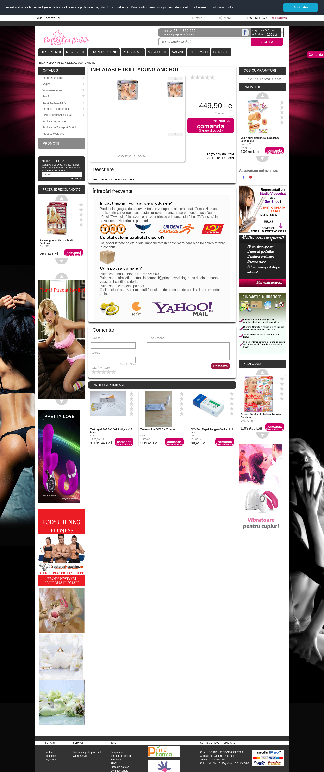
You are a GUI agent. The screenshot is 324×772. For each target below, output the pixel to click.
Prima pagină (46, 62)
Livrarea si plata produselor (88, 751)
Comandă (124, 442)
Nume (96, 337)
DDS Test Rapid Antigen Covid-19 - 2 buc (212, 430)
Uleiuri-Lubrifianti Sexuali (63, 114)
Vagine (63, 83)
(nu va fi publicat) (128, 364)
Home (39, 17)
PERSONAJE (133, 51)
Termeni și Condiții (121, 755)
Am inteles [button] (300, 7)
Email (96, 352)
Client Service (80, 755)
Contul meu (51, 755)
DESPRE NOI (50, 51)
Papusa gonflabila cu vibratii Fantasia (56, 241)
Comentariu (159, 337)
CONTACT (221, 51)
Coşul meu (50, 759)
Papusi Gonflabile (63, 77)
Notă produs (101, 367)
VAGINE (178, 51)
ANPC (114, 762)
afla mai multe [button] (223, 7)
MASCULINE (157, 51)
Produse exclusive (53, 133)
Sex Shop (63, 95)
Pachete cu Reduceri (54, 120)
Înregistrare (279, 17)
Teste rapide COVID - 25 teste (157, 428)
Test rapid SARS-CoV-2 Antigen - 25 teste (111, 430)
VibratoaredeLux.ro (63, 89)
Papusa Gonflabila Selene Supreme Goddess (261, 415)
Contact (49, 751)
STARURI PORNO (104, 51)
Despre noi (53, 17)
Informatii (116, 759)
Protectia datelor (120, 766)
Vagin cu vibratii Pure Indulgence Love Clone (260, 139)
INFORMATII (198, 51)
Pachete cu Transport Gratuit (59, 126)
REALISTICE (75, 51)
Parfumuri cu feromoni (63, 108)
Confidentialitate (119, 770)
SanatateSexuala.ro (63, 102)
